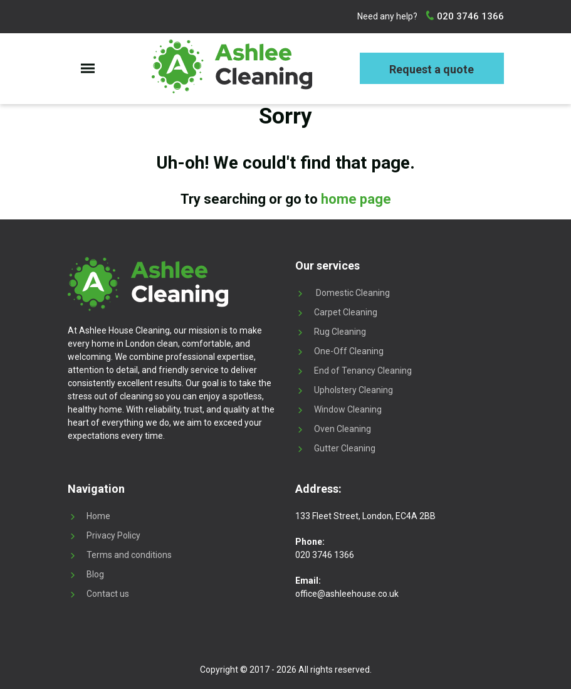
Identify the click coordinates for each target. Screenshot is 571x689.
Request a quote (431, 69)
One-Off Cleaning (349, 351)
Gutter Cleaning (344, 448)
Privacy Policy (113, 535)
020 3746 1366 (469, 16)
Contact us (107, 594)
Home (98, 516)
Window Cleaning (348, 409)
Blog (95, 574)
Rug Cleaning (340, 332)
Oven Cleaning (342, 429)
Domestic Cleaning (352, 293)
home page (356, 199)
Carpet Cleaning (345, 312)
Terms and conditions (129, 555)
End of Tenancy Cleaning (363, 371)
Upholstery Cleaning (353, 390)
